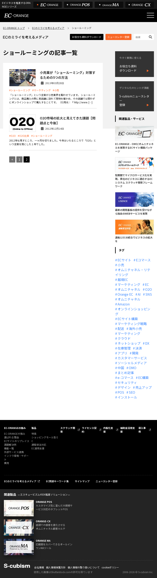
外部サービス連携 (14, 452)
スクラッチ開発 (67, 429)
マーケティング (129, 284)
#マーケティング (41, 90)
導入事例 (142, 429)
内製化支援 (108, 429)
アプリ (122, 353)
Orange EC (125, 294)
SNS (148, 294)
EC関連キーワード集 (57, 481)
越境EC (123, 279)
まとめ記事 (126, 372)
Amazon (124, 304)
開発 (135, 353)
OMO (132, 367)
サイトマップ (82, 481)
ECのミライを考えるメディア (48, 28)
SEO (132, 392)
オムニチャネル (129, 289)
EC (147, 284)
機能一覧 (9, 448)
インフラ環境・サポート (16, 457)
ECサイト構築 (128, 318)
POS (121, 392)
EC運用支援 (37, 448)
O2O (148, 289)
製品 (33, 428)
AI (139, 294)
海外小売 (135, 328)
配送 (121, 328)
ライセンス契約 (89, 429)
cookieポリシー (110, 567)
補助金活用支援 (127, 429)
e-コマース (125, 377)
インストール (127, 397)
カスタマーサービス (132, 357)
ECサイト (124, 259)
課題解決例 (10, 444)
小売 (121, 264)
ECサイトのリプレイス (16, 441)
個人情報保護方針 (56, 567)
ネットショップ (129, 343)
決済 (138, 348)
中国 (121, 367)
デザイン (124, 387)
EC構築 (143, 377)
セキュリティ (127, 382)
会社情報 (39, 567)
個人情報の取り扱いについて (84, 567)
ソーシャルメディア (132, 362)
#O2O (12, 135)
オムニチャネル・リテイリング (132, 272)
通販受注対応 (38, 444)
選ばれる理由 (11, 437)
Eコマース (143, 259)
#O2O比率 (23, 135)
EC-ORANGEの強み (15, 428)
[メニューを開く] (150, 15)
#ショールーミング (19, 90)
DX (147, 343)
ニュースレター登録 (118, 37)
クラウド (124, 338)
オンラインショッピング (132, 311)
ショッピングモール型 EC (44, 439)
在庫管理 (124, 348)
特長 (33, 433)
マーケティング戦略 (132, 323)
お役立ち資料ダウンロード (86, 37)
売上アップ (143, 387)
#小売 (56, 90)
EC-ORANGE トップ (14, 28)
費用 (6, 463)
